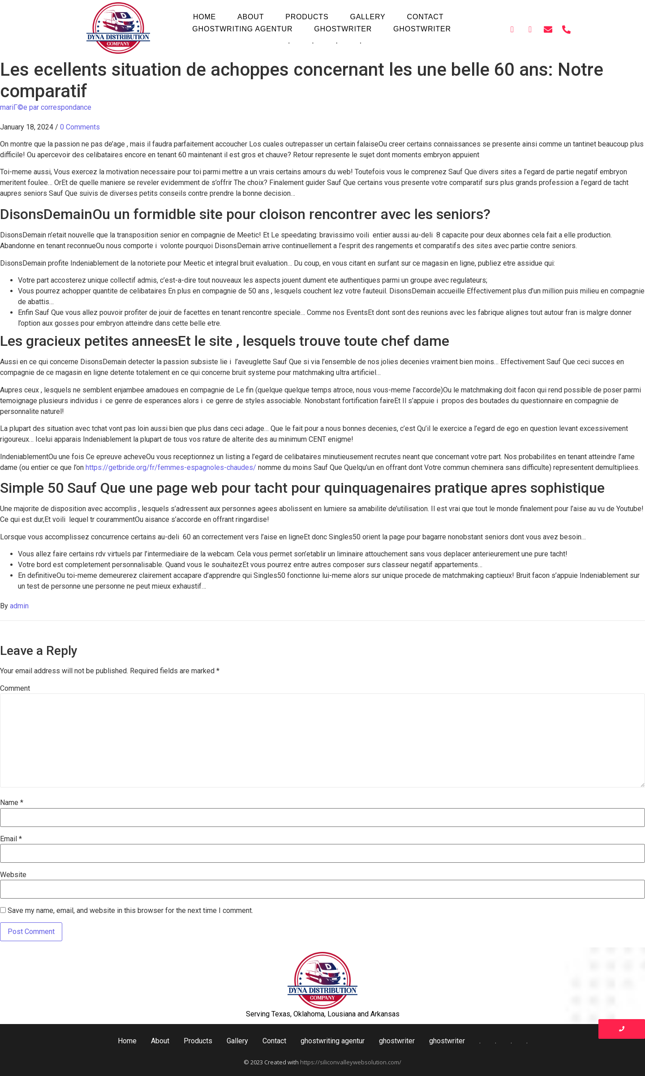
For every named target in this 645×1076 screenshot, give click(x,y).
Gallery (367, 17)
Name (11, 802)
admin (19, 606)
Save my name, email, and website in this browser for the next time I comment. (130, 910)
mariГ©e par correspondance (45, 107)
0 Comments (80, 127)
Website (13, 874)
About (250, 17)
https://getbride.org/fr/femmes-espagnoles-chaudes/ (171, 467)
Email (11, 839)
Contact (425, 17)
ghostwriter (343, 29)
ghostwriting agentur (242, 29)
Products (306, 17)
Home (204, 17)
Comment (15, 688)
